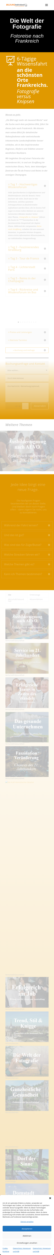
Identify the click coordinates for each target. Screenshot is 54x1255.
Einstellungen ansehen (27, 1243)
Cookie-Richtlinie (6, 1250)
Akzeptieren (27, 1228)
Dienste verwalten (27, 1222)
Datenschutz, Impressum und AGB (22, 1250)
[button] (50, 1198)
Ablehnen (27, 1235)
